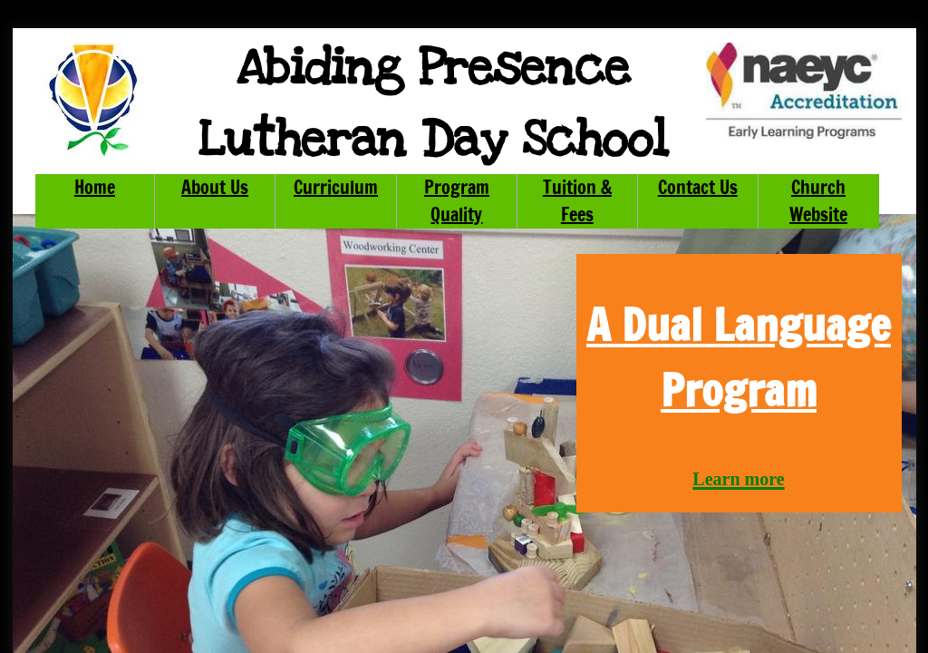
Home (94, 187)
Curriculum (336, 187)
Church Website (818, 201)
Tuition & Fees (577, 201)
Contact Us (698, 187)
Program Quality (456, 201)
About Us (214, 187)
